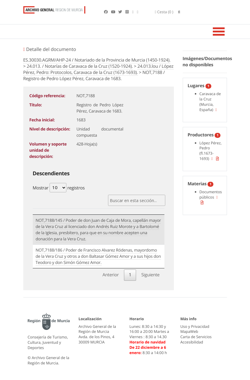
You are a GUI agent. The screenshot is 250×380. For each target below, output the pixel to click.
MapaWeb (189, 331)
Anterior (110, 275)
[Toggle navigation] (226, 31)
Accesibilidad (191, 342)
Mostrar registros (59, 187)
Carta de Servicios (196, 336)
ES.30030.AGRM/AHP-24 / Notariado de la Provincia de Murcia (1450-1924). (97, 60)
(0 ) (164, 11)
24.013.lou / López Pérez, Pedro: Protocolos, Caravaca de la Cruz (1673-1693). (98, 69)
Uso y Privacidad (194, 326)
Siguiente (150, 275)
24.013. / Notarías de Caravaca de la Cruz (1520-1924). (80, 66)
